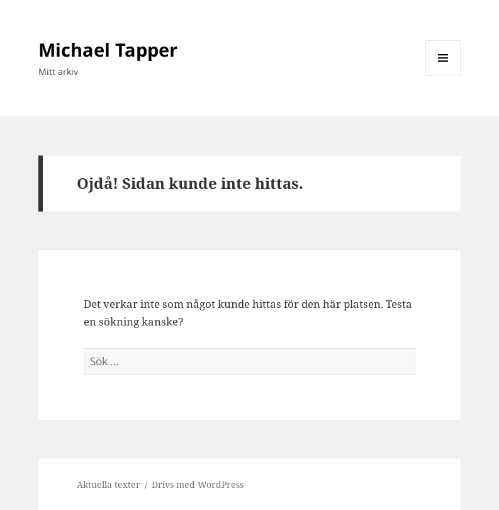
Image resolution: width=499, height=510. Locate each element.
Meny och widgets (443, 75)
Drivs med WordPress (198, 484)
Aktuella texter (108, 484)
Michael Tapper (107, 49)
